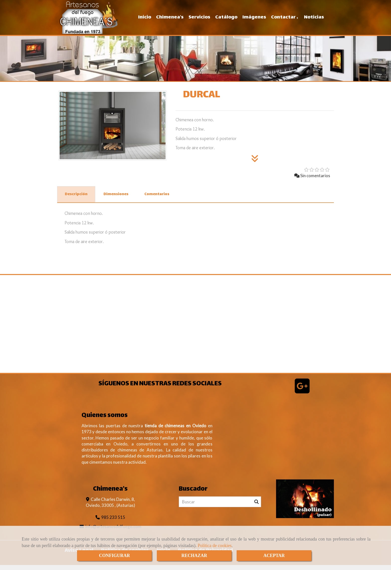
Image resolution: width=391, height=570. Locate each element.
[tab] (76, 199)
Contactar (285, 19)
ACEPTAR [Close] (274, 555)
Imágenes (254, 19)
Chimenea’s (170, 19)
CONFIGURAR (114, 555)
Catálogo (226, 19)
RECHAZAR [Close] (194, 555)
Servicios (199, 19)
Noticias (314, 19)
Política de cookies (215, 545)
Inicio (144, 19)
